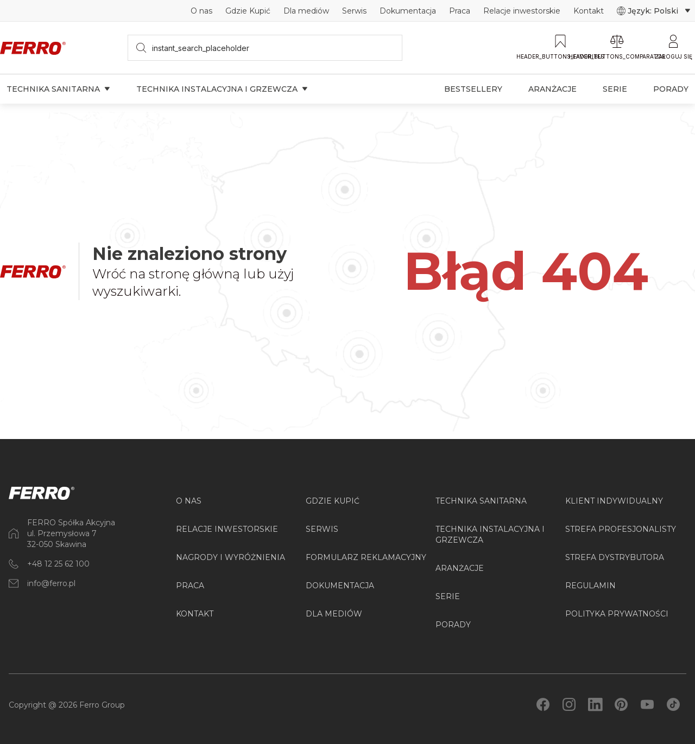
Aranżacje (552, 89)
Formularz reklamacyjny (366, 557)
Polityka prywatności (616, 614)
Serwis (354, 11)
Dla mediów (306, 11)
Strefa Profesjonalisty (620, 529)
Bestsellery (473, 89)
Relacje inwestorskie (521, 11)
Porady (670, 89)
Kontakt (588, 11)
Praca (459, 11)
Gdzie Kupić (247, 11)
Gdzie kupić (332, 501)
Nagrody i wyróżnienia (230, 557)
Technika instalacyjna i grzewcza (222, 89)
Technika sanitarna (58, 89)
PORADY (453, 624)
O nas (201, 11)
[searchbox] (265, 48)
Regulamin (590, 585)
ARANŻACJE (459, 568)
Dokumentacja (408, 11)
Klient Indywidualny (614, 501)
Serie (615, 89)
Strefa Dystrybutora (614, 557)
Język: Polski (654, 11)
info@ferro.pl (51, 583)
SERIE (447, 596)
